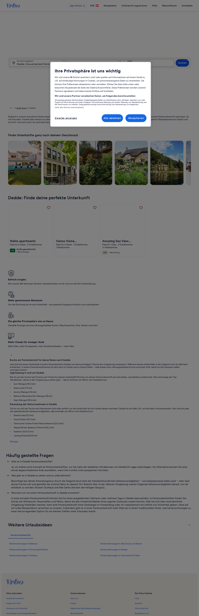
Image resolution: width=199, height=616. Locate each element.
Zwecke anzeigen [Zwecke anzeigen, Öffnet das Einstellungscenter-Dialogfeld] (66, 118)
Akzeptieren (136, 118)
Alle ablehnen (112, 118)
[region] (100, 94)
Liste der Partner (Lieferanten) (69, 107)
